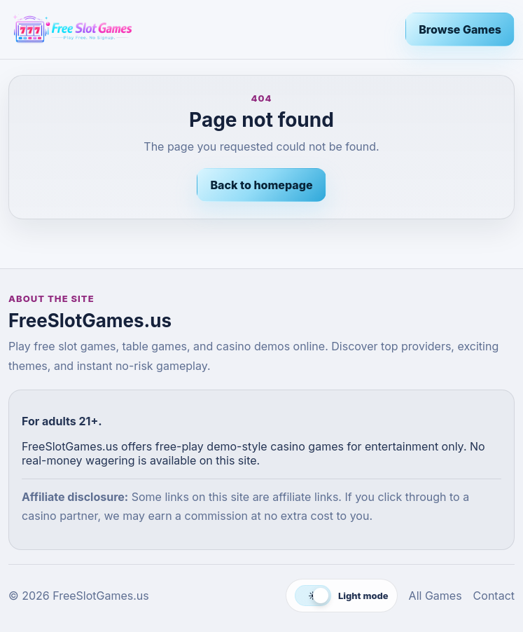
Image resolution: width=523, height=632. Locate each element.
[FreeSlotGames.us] (201, 29)
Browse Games (460, 29)
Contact (494, 596)
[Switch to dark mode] (342, 595)
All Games (435, 596)
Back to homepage (261, 185)
